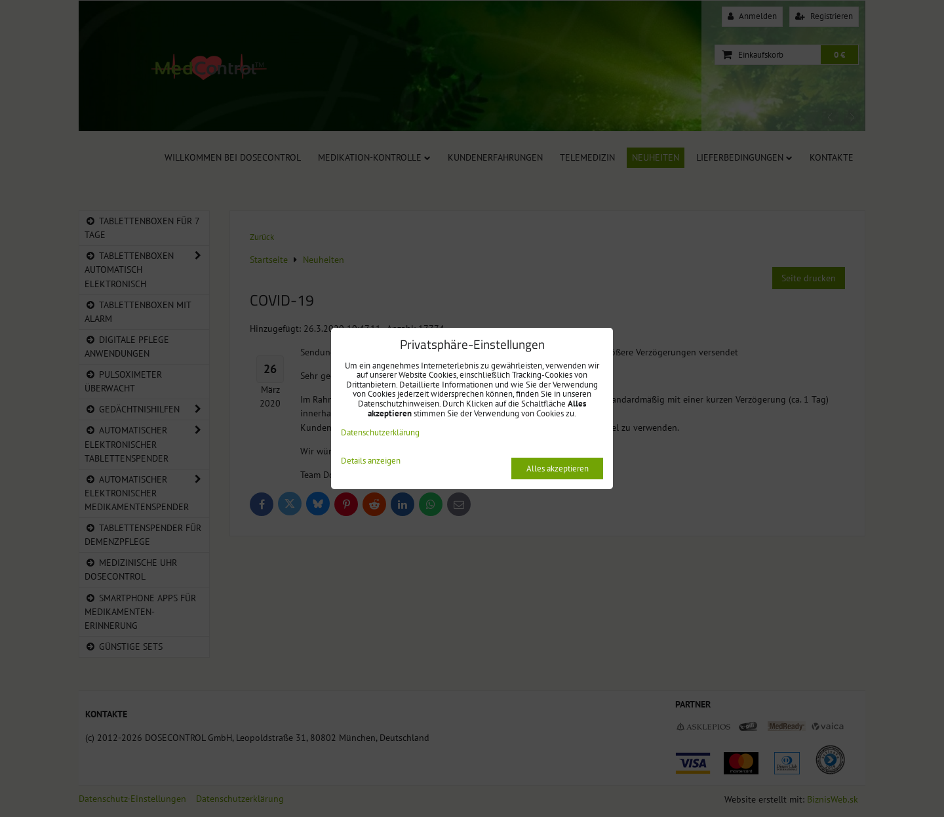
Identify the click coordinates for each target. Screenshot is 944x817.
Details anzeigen (371, 461)
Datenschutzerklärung (380, 432)
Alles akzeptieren (557, 468)
